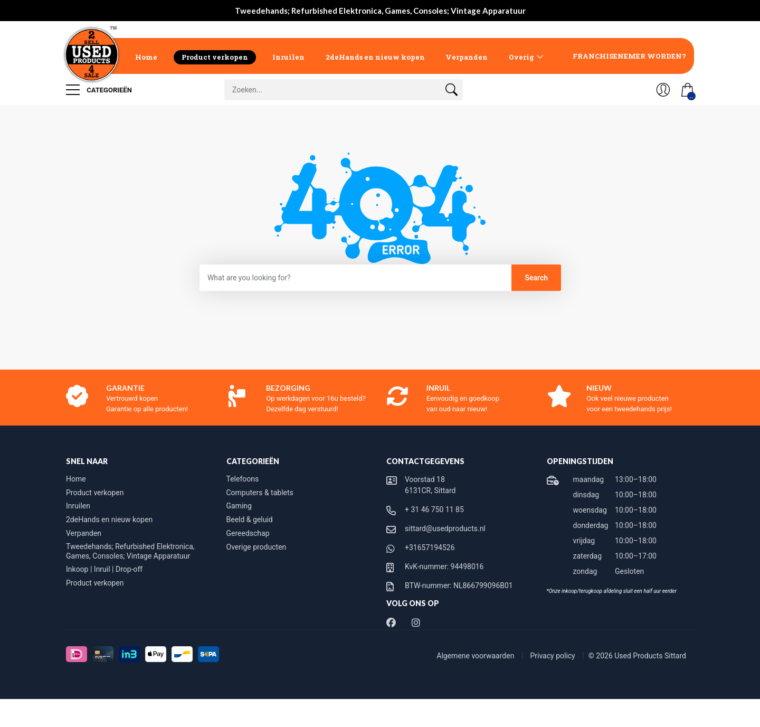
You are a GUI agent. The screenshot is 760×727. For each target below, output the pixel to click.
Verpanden (466, 57)
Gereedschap (248, 533)
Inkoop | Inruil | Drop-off (104, 569)
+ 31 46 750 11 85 (434, 509)
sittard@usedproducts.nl (445, 528)
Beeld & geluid (249, 519)
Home (146, 57)
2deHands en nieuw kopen (375, 57)
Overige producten (256, 547)
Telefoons (242, 479)
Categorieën (99, 90)
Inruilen (288, 57)
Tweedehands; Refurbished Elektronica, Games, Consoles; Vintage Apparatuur (130, 551)
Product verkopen (215, 57)
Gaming (239, 506)
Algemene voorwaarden (476, 656)
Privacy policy (553, 656)
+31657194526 (430, 547)
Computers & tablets (259, 492)
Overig (521, 57)
